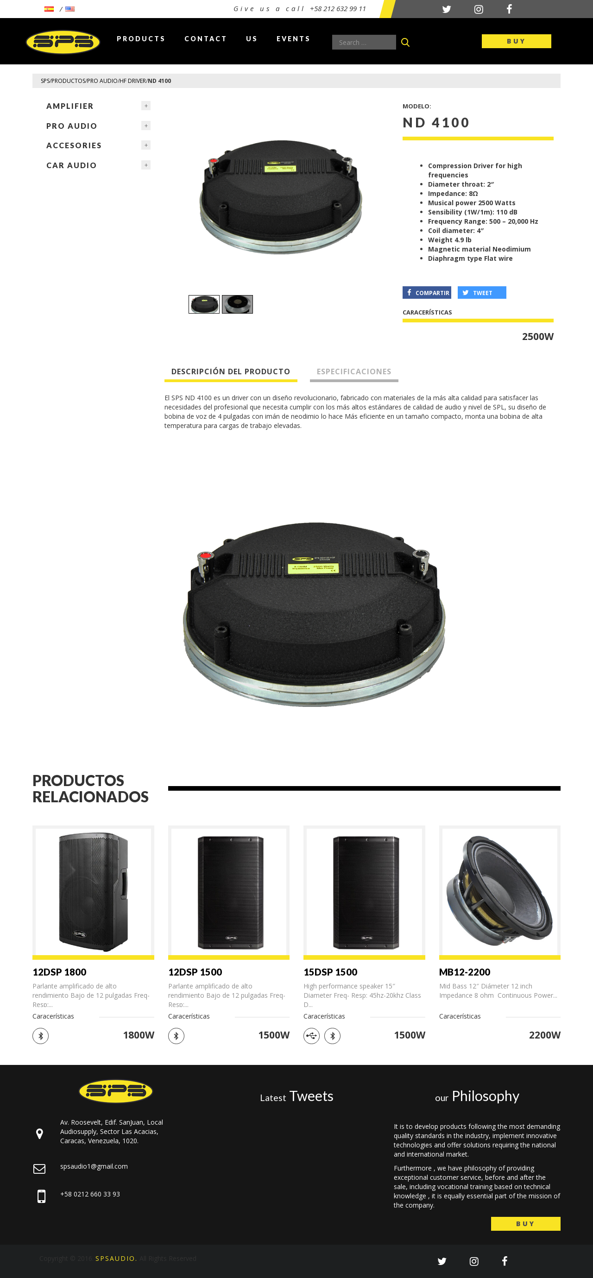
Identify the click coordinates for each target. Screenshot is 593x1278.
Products (141, 39)
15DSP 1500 (330, 971)
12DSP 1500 (195, 971)
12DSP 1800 (59, 971)
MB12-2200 (464, 971)
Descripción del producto (230, 371)
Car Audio (71, 165)
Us (252, 39)
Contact (205, 39)
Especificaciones (354, 371)
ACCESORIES (74, 145)
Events (294, 39)
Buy (516, 41)
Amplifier (70, 105)
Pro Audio (72, 125)
